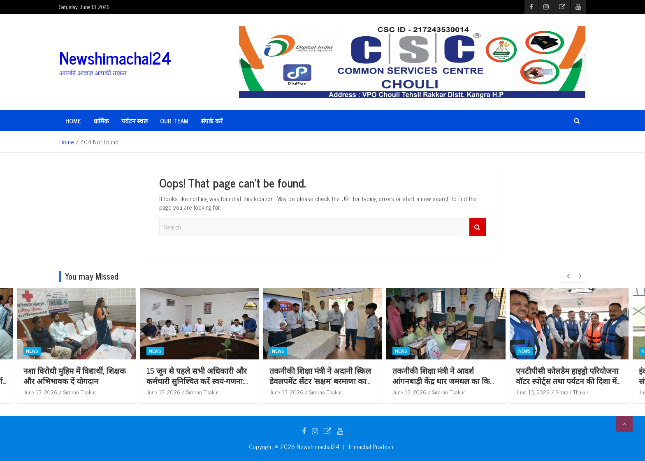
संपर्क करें (212, 121)
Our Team (174, 121)
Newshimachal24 (115, 57)
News (32, 351)
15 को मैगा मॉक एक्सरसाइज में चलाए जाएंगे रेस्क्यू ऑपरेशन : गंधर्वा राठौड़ (74, 380)
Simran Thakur (79, 391)
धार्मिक (101, 121)
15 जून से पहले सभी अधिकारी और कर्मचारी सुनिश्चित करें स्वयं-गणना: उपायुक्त (319, 380)
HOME (73, 121)
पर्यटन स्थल (134, 121)
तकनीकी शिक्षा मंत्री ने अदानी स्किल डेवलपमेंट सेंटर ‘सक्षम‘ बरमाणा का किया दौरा (443, 380)
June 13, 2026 (40, 391)
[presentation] (568, 276)
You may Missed (91, 276)
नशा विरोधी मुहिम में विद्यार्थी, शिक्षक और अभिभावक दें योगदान (197, 375)
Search (477, 227)
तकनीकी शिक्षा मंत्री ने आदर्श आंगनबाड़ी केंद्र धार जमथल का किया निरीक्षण (567, 380)
